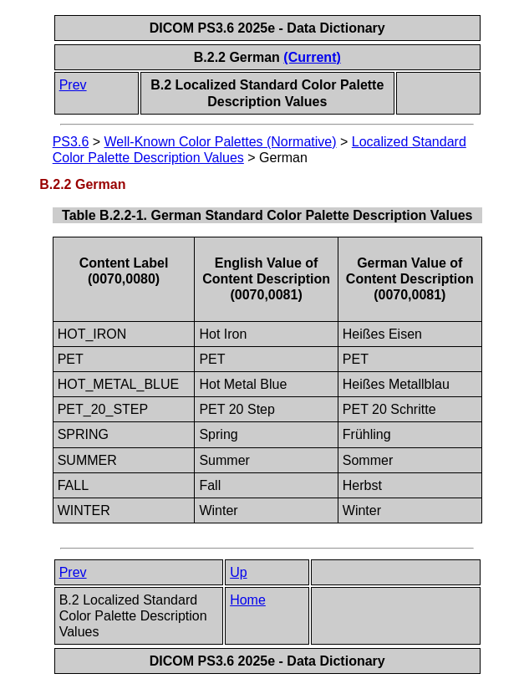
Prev (73, 85)
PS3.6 (71, 142)
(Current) (311, 57)
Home (248, 600)
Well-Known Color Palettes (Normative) (220, 142)
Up (238, 572)
